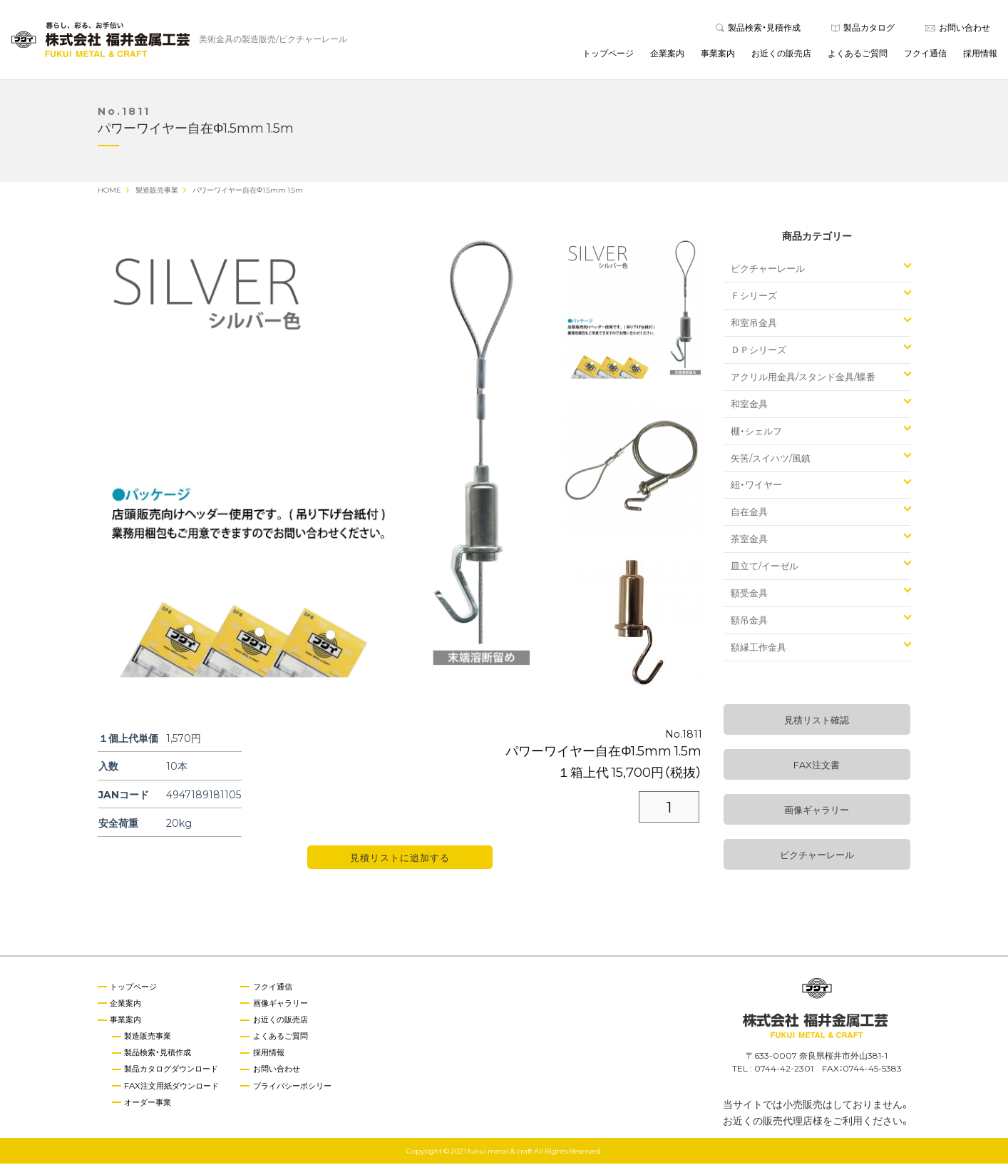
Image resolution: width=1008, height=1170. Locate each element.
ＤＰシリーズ (758, 355)
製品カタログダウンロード (177, 1077)
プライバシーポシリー (307, 1093)
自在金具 (749, 517)
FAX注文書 (816, 771)
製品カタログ (863, 30)
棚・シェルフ (756, 437)
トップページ (608, 56)
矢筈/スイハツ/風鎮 (771, 463)
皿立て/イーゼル (764, 572)
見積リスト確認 (816, 726)
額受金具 (749, 599)
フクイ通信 (925, 56)
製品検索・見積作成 (758, 30)
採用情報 (980, 56)
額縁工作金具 (758, 653)
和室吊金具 (754, 328)
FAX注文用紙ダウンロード (177, 1093)
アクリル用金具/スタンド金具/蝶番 (803, 383)
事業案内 (718, 56)
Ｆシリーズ (754, 301)
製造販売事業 (152, 1043)
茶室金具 (749, 544)
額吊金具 (749, 626)
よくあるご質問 (858, 56)
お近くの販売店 (781, 56)
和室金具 (749, 410)
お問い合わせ (957, 30)
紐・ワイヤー (756, 490)
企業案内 (667, 56)
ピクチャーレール (768, 274)
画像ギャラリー (816, 816)
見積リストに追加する (400, 863)
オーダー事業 (152, 1110)
